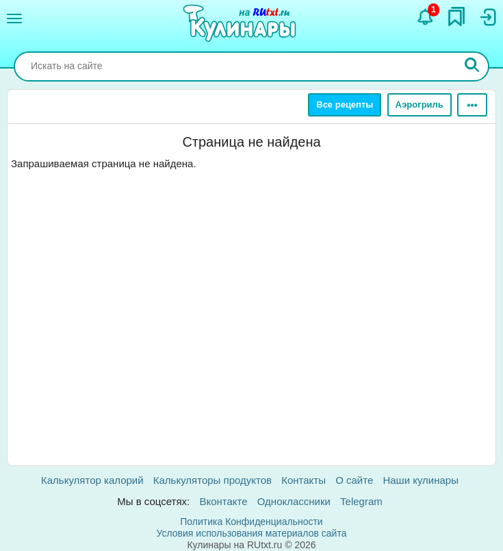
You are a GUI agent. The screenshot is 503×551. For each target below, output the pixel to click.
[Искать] (472, 66)
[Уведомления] (425, 17)
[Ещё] (472, 105)
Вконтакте (223, 501)
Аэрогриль (419, 104)
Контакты (303, 480)
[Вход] (487, 17)
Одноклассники (294, 501)
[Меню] (14, 18)
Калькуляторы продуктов (212, 480)
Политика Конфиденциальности (251, 521)
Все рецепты (344, 104)
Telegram (361, 501)
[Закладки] (456, 16)
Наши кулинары (421, 480)
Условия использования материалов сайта (252, 533)
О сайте (354, 480)
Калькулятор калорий (92, 480)
